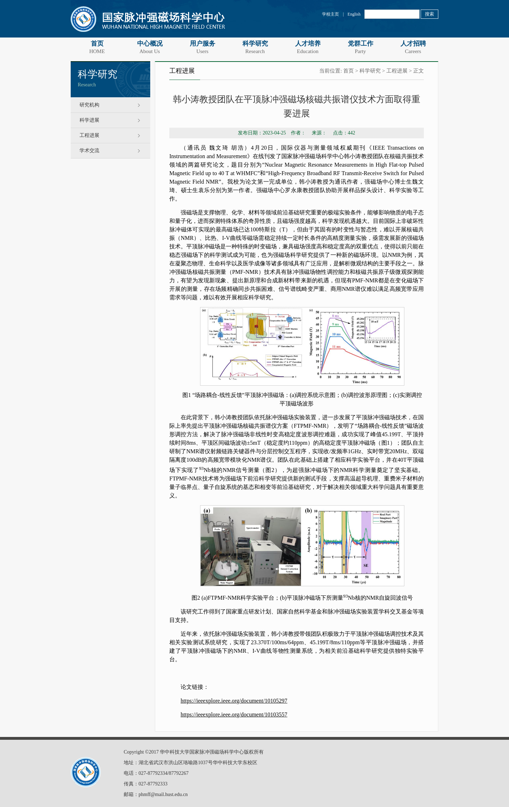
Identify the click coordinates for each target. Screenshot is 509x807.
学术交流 (89, 150)
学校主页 (330, 14)
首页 (97, 47)
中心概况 (149, 47)
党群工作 (360, 47)
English (354, 14)
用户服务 (202, 47)
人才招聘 (413, 47)
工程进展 (89, 135)
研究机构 (89, 105)
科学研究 (255, 47)
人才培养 (307, 47)
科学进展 (89, 120)
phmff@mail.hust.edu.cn (163, 794)
